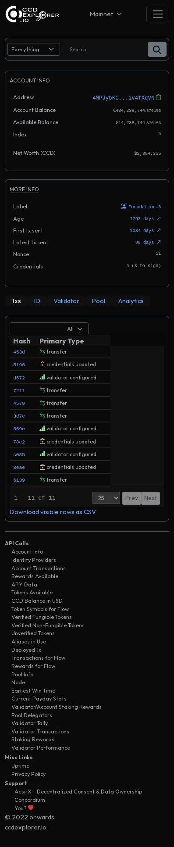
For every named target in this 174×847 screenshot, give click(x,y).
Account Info (27, 550)
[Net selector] (106, 14)
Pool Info (22, 672)
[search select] (33, 49)
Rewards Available (34, 575)
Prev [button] (123, 496)
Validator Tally (29, 721)
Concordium (29, 798)
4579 (19, 401)
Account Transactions (38, 566)
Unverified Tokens (33, 632)
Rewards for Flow (33, 664)
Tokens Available (32, 591)
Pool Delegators (31, 713)
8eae (19, 465)
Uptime (20, 764)
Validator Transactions (40, 730)
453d (19, 350)
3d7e (19, 414)
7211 (19, 389)
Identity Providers (33, 558)
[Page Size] (98, 496)
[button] (157, 49)
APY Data (24, 583)
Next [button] (150, 496)
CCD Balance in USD (37, 599)
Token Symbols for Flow (40, 607)
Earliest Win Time (33, 689)
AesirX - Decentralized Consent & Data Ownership (78, 790)
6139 (19, 478)
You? (23, 806)
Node (18, 681)
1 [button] (137, 496)
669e (19, 427)
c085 (19, 453)
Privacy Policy (28, 772)
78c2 (19, 439)
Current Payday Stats (39, 697)
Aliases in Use (28, 640)
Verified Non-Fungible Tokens (48, 624)
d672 (19, 375)
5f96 (19, 363)
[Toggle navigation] (157, 14)
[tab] (16, 299)
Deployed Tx (26, 648)
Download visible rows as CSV (53, 510)
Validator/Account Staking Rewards (56, 705)
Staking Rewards (32, 738)
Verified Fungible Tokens (41, 615)
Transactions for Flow (38, 656)
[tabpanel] (87, 417)
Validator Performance (40, 746)
